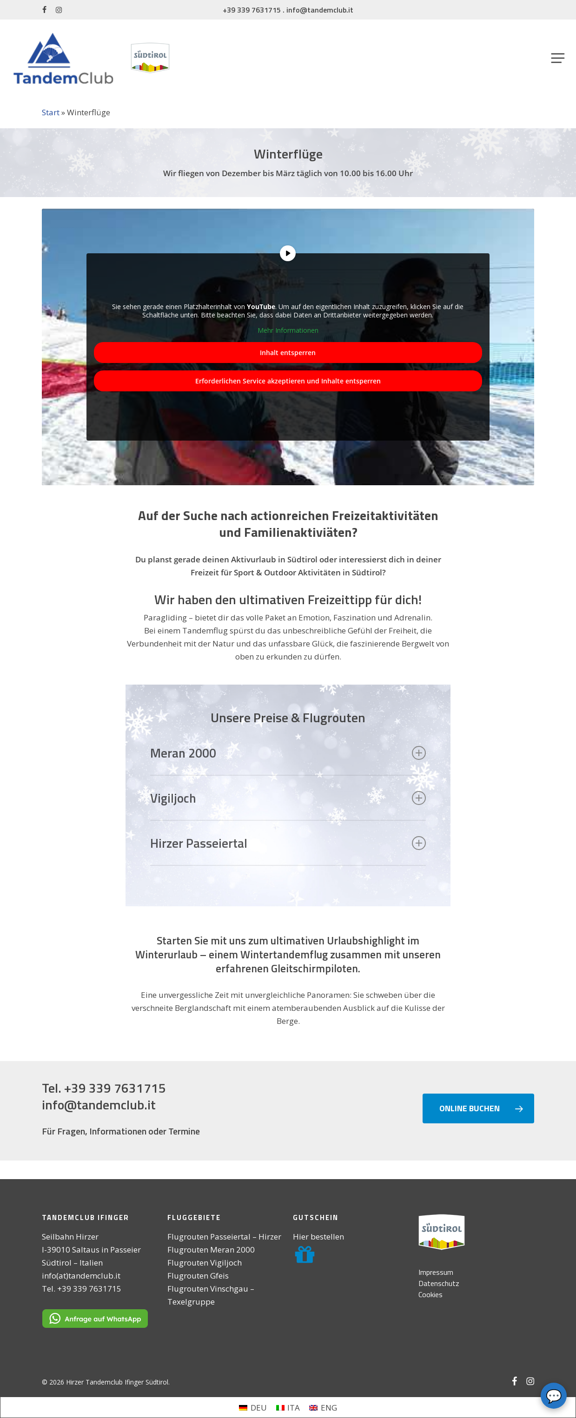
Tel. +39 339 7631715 (104, 1088)
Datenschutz (438, 1283)
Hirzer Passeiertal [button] (288, 842)
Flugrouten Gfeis (198, 1275)
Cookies (430, 1294)
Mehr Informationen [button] (288, 331)
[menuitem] (252, 1407)
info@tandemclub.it (319, 9)
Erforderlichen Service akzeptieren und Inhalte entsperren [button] (288, 380)
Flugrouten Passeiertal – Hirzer (224, 1236)
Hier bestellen (318, 1236)
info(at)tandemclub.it (81, 1275)
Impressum (435, 1272)
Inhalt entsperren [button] (288, 352)
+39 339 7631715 (252, 9)
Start (51, 112)
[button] (558, 58)
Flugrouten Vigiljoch (204, 1262)
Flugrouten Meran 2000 (211, 1249)
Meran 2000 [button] (288, 752)
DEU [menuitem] (259, 1407)
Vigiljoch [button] (288, 797)
